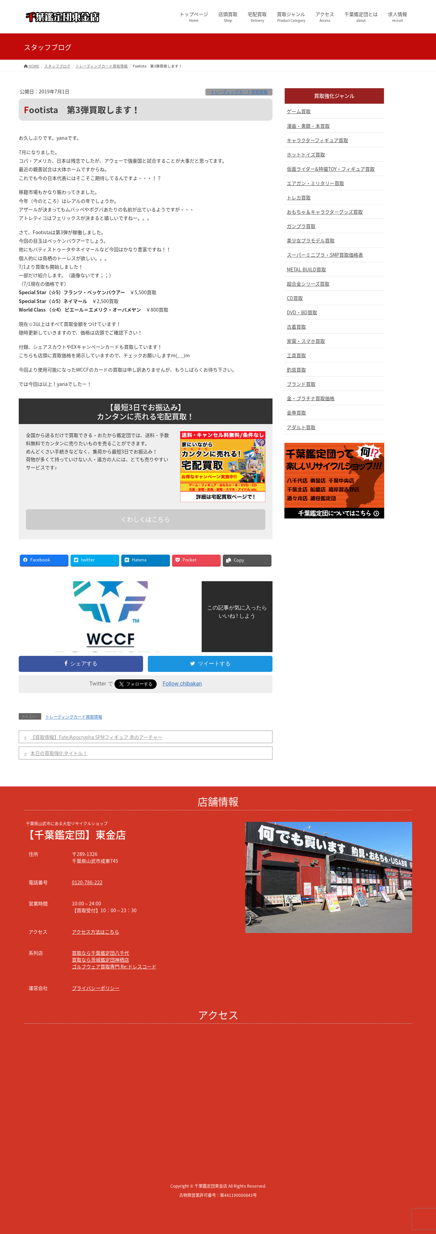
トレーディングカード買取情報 (239, 92)
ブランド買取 (301, 383)
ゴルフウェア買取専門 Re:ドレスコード (114, 966)
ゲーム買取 (299, 111)
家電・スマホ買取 (306, 340)
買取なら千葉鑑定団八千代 (100, 952)
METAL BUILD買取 (306, 269)
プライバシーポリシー (96, 987)
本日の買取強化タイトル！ (59, 753)
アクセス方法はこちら (95, 931)
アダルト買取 (301, 427)
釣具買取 (296, 369)
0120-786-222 (87, 882)
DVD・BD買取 (302, 312)
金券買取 (296, 412)
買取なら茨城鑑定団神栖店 (100, 959)
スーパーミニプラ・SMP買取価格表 (325, 254)
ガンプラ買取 (301, 226)
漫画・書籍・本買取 (308, 125)
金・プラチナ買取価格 (310, 398)
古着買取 (296, 326)
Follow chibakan (182, 683)
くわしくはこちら (145, 519)
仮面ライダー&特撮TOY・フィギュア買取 (331, 168)
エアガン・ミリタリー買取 (315, 183)
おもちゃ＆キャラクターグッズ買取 (325, 211)
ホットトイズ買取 (306, 154)
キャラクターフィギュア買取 (317, 140)
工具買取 (296, 355)
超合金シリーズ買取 (308, 283)
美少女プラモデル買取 (310, 240)
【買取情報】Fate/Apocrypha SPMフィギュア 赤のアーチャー (96, 737)
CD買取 (295, 298)
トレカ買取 (299, 197)
